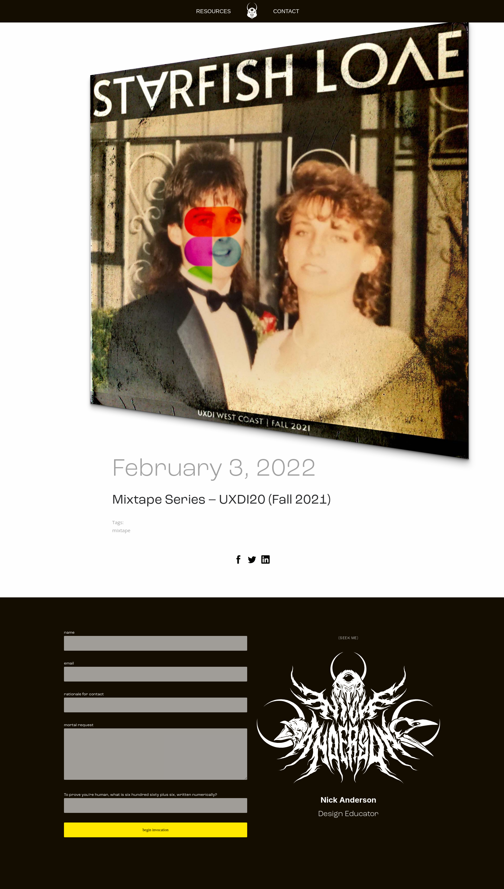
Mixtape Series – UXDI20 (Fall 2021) (221, 500)
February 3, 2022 (214, 469)
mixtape (121, 530)
